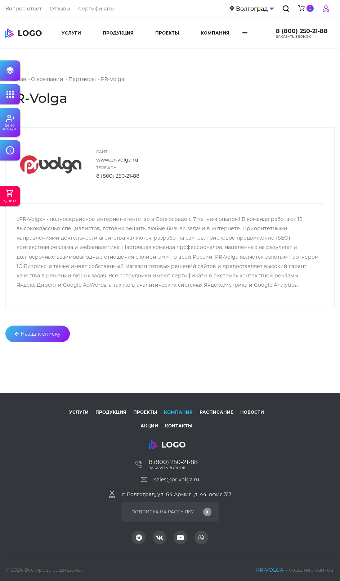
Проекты (167, 33)
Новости (252, 412)
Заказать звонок (293, 36)
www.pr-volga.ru (117, 159)
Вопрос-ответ (23, 8)
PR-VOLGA (270, 570)
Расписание (216, 412)
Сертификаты (96, 8)
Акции (149, 425)
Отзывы (60, 8)
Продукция (118, 33)
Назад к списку (38, 334)
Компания (215, 33)
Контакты (178, 425)
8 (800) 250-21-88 (302, 31)
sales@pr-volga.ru (176, 479)
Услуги (71, 33)
